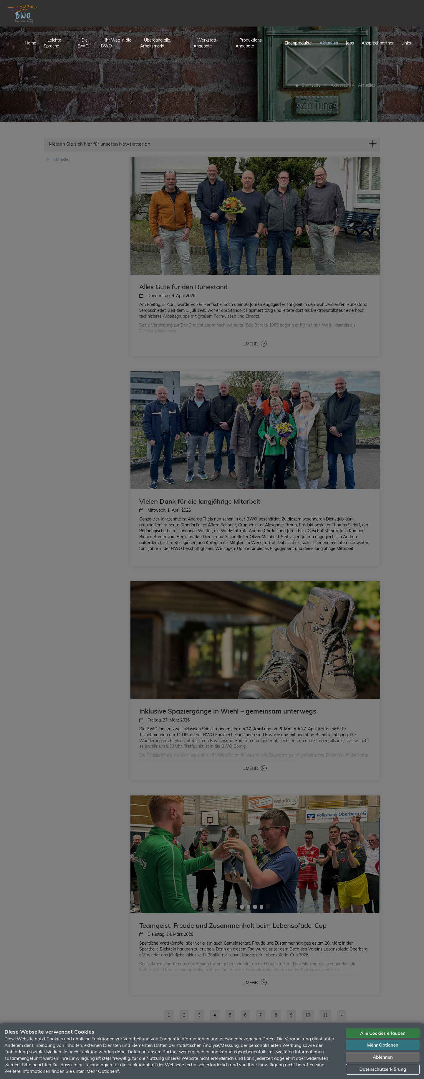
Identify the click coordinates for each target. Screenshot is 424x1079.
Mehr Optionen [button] (382, 1045)
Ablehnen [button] (383, 1057)
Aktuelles (328, 43)
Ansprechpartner (378, 43)
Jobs (350, 43)
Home (30, 43)
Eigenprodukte (298, 43)
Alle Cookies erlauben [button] (382, 1033)
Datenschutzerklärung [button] (383, 1069)
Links (406, 43)
